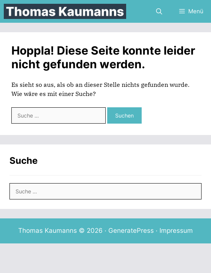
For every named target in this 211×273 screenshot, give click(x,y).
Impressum (176, 230)
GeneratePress (131, 230)
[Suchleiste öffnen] (159, 11)
